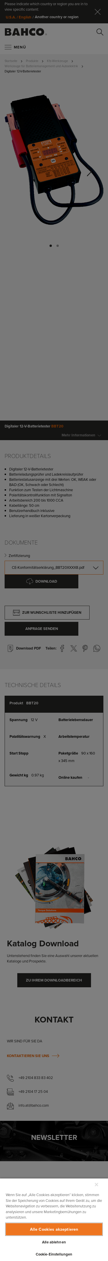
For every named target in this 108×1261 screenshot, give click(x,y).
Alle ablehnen (54, 1242)
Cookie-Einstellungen (54, 1254)
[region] (54, 1219)
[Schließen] (96, 1184)
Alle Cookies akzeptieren (54, 1229)
